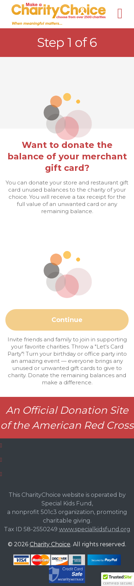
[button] (117, 579)
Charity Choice (50, 544)
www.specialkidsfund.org (94, 529)
